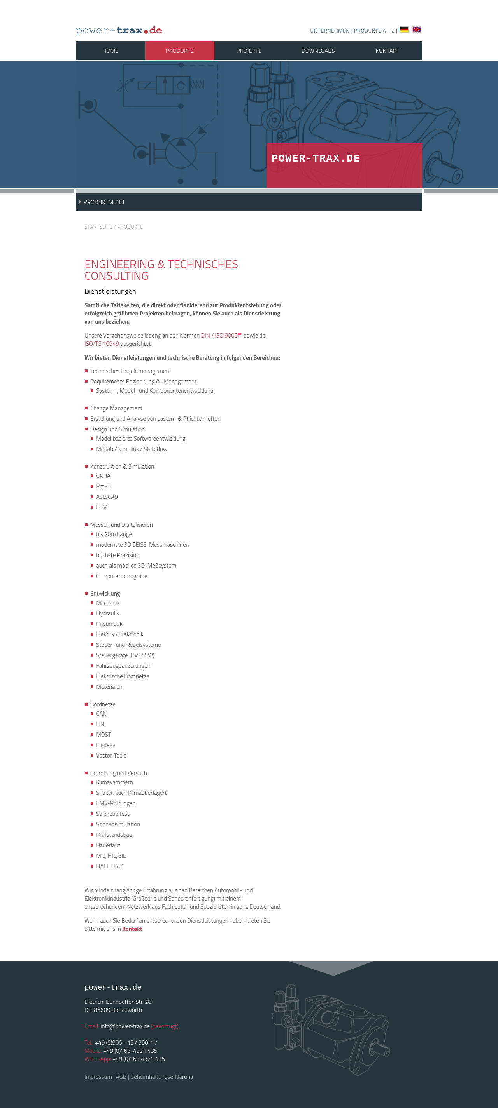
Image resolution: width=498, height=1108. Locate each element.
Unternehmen (330, 31)
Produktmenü (104, 202)
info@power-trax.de (125, 1026)
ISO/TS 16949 (101, 343)
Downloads (318, 50)
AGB (121, 1076)
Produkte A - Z (375, 31)
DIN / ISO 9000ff (221, 335)
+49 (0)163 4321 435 (138, 1058)
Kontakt (388, 50)
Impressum (98, 1076)
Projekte (249, 50)
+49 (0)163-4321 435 (130, 1050)
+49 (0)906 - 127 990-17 (126, 1042)
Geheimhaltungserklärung (161, 1076)
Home (111, 50)
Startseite (98, 227)
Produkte (180, 50)
